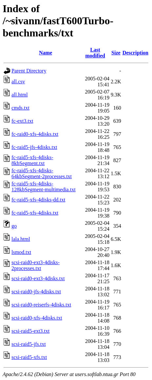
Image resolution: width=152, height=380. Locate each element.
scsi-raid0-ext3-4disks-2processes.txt (35, 265)
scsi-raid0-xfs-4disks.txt (36, 318)
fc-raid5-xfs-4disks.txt (34, 213)
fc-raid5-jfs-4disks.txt (34, 147)
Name (45, 52)
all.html (19, 94)
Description (135, 52)
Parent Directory (28, 71)
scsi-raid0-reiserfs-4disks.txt (41, 304)
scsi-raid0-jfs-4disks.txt (36, 291)
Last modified (95, 52)
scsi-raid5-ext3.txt (30, 331)
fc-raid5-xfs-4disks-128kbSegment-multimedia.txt (43, 186)
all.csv (18, 81)
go (14, 226)
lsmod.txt (21, 252)
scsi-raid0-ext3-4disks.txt (38, 278)
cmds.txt (20, 108)
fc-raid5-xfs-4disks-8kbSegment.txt (32, 160)
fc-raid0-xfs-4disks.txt (34, 134)
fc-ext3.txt (22, 121)
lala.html (20, 239)
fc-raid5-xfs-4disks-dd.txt (38, 199)
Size (115, 52)
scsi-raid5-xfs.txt (29, 357)
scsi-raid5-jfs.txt (28, 344)
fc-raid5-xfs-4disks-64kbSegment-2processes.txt (41, 173)
